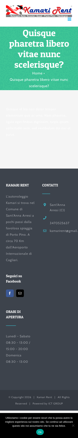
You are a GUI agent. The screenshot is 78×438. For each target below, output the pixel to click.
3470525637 (59, 223)
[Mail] (20, 293)
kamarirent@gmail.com (61, 231)
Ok (40, 432)
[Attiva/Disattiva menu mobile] (70, 19)
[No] (73, 425)
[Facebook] (10, 293)
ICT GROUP (55, 403)
